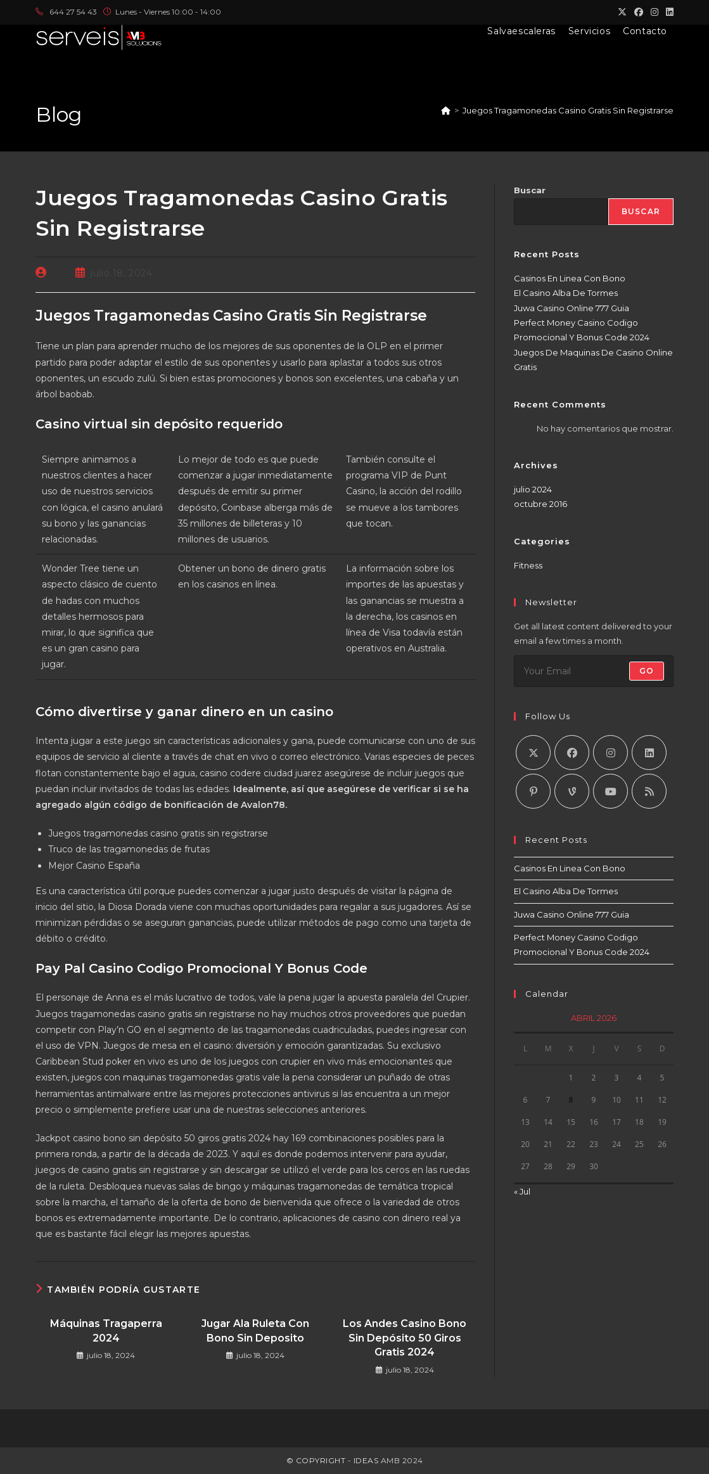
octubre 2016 (540, 504)
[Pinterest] (533, 791)
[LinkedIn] (649, 752)
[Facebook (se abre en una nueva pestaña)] (638, 12)
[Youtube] (610, 791)
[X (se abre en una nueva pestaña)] (622, 12)
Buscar (530, 190)
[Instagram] (610, 752)
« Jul (522, 1191)
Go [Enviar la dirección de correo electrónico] (646, 671)
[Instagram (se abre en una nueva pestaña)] (654, 12)
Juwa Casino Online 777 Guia (571, 308)
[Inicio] (445, 110)
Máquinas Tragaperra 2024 (106, 1330)
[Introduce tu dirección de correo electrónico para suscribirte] (594, 671)
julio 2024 (533, 489)
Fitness (528, 565)
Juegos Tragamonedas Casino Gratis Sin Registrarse (568, 110)
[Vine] (571, 791)
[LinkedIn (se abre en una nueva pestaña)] (668, 12)
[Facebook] (571, 752)
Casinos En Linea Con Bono (569, 278)
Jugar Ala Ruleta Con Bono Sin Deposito (255, 1330)
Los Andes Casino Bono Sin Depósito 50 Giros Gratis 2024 (404, 1337)
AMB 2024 (400, 1460)
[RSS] (649, 791)
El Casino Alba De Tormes (566, 293)
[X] (533, 752)
